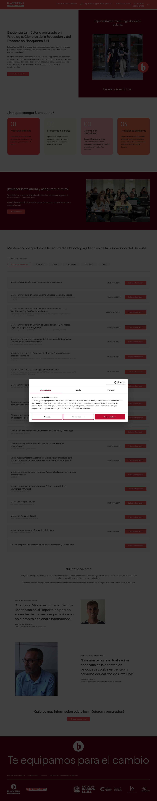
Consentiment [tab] (45, 390)
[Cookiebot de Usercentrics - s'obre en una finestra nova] (115, 383)
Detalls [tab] (78, 390)
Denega (47, 417)
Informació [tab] (111, 390)
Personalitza (78, 417)
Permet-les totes (110, 417)
